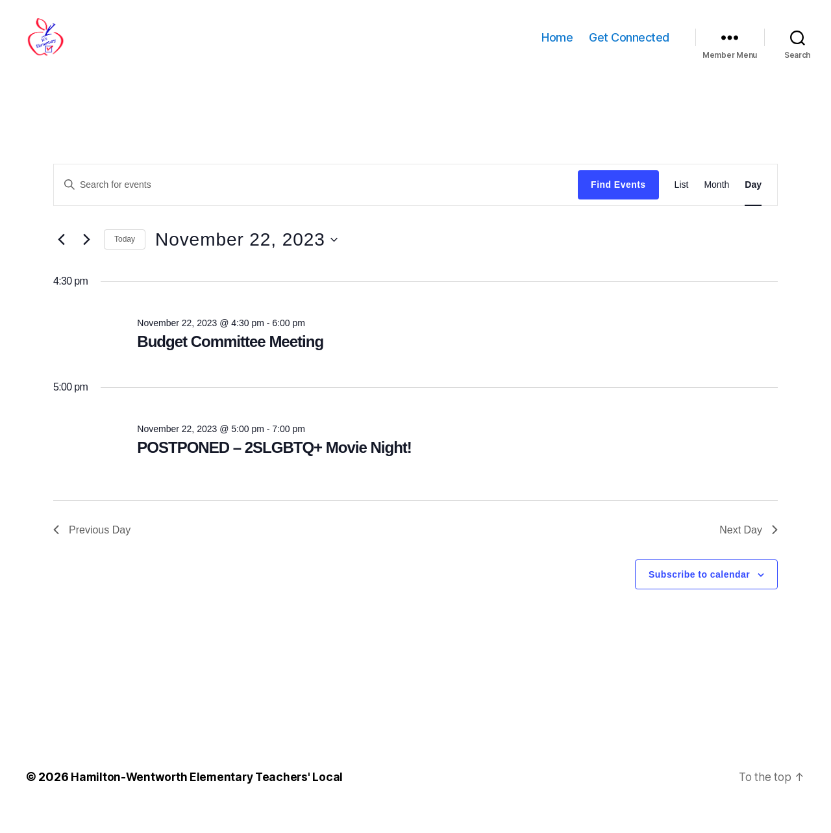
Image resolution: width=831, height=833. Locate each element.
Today (124, 258)
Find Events (618, 204)
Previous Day (91, 549)
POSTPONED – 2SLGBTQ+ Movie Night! (274, 467)
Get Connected (629, 47)
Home (557, 47)
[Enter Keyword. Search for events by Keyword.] (316, 204)
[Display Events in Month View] (716, 204)
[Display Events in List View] (682, 204)
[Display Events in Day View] (753, 204)
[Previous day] (61, 259)
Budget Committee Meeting (230, 361)
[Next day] (86, 259)
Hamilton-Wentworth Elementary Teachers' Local (209, 796)
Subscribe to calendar (699, 594)
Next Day (748, 549)
